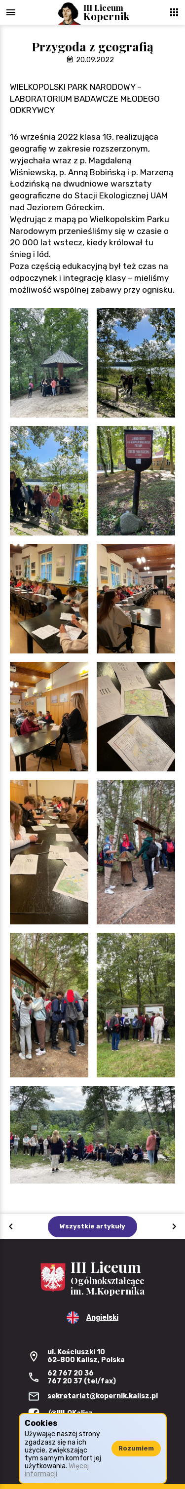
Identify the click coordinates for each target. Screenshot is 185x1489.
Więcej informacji (57, 1470)
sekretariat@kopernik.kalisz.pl (102, 1396)
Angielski (102, 1317)
